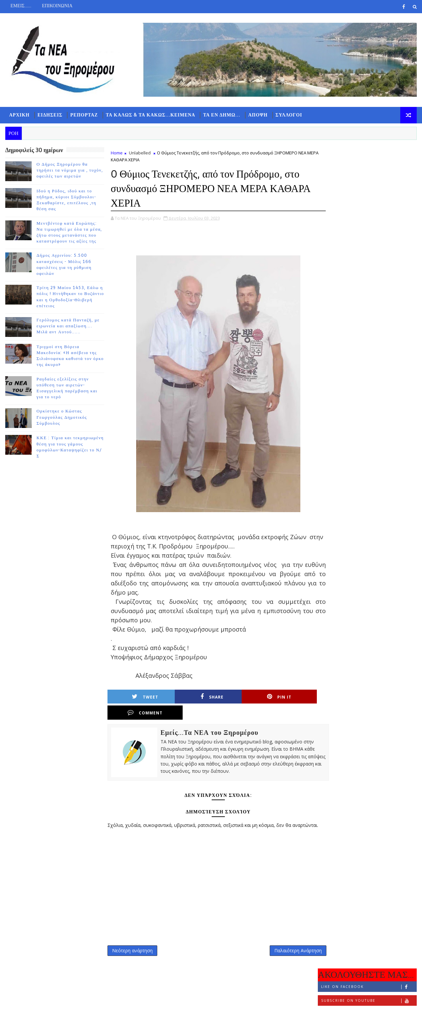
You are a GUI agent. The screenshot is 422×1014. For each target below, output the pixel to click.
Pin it (241, 698)
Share (188, 698)
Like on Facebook (369, 168)
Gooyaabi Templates (135, 1004)
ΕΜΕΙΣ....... (20, 6)
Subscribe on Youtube (369, 182)
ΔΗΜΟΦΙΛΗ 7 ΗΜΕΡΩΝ (367, 218)
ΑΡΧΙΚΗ (19, 115)
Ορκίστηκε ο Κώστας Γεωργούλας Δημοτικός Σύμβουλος (61, 418)
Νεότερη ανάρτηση (132, 942)
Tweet (137, 698)
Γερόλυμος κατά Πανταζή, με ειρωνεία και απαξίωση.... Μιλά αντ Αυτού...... (68, 327)
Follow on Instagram (369, 196)
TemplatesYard (61, 1004)
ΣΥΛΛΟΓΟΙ (288, 115)
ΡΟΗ (334, 216)
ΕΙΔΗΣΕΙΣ (49, 115)
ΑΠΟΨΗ (257, 115)
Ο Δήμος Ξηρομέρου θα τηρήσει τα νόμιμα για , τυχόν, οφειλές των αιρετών (69, 171)
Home (116, 154)
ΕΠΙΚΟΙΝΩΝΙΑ (57, 6)
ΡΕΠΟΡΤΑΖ (84, 115)
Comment (292, 698)
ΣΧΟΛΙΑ (400, 216)
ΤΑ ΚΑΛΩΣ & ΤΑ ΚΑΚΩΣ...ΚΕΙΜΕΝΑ (150, 115)
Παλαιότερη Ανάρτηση (284, 942)
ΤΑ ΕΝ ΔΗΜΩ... (221, 115)
